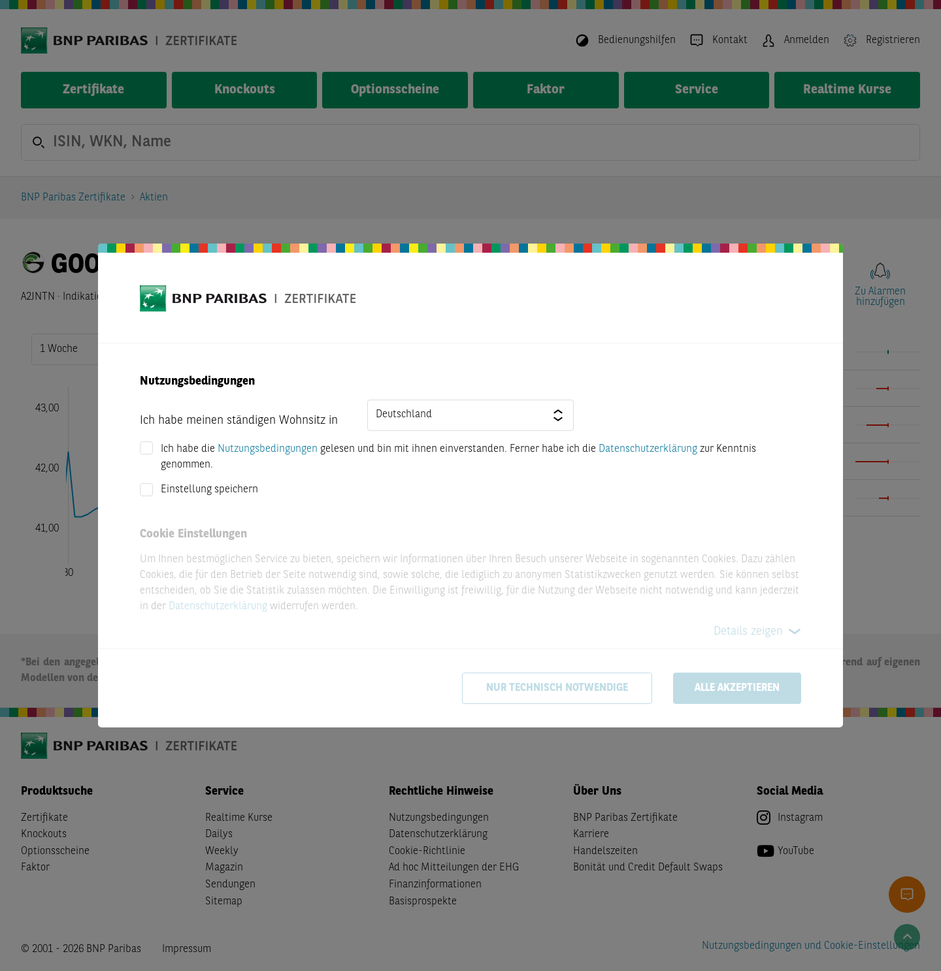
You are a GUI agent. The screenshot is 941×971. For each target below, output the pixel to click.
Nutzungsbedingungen (268, 449)
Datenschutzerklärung (648, 449)
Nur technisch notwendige (557, 688)
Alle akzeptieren (737, 688)
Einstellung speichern (209, 490)
